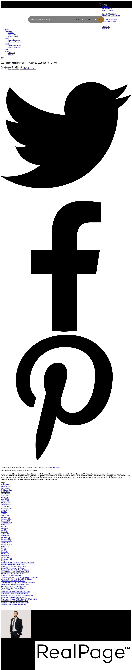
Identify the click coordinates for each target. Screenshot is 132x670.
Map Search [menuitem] (12, 35)
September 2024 (6, 523)
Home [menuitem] (100, 3)
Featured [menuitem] (106, 7)
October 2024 (5, 521)
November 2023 (6, 541)
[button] (107, 634)
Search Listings (39, 621)
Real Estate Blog (6, 490)
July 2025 (4, 512)
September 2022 (6, 559)
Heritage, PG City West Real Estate (12, 573)
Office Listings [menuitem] (13, 36)
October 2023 (5, 543)
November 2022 (6, 555)
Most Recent (5, 495)
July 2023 (4, 548)
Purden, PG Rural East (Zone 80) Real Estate (15, 592)
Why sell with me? (74, 617)
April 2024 (4, 532)
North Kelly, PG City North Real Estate (13, 586)
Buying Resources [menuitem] (14, 40)
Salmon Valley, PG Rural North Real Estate (15, 593)
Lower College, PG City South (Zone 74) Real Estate (18, 583)
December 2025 (6, 504)
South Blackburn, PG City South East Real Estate (17, 595)
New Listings (5, 486)
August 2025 (5, 510)
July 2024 (4, 526)
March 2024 (5, 534)
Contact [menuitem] (105, 29)
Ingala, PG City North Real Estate (11, 575)
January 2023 (5, 554)
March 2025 (5, 515)
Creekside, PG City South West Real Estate (15, 570)
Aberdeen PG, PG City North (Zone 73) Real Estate (17, 563)
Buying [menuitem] (7, 38)
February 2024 (5, 535)
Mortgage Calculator (41, 619)
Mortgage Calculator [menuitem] (15, 42)
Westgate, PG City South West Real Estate (22, 69)
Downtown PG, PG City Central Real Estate (15, 572)
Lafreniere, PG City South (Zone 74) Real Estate (16, 579)
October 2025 (5, 506)
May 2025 (4, 514)
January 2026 (5, 503)
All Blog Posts (5, 484)
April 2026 (4, 497)
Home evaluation (73, 619)
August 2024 (5, 524)
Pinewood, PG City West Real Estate (13, 590)
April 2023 (4, 552)
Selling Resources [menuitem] (14, 45)
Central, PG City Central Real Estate (12, 568)
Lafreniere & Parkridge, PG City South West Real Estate (19, 577)
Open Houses (5, 488)
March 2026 (5, 499)
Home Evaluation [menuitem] (14, 47)
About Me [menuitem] (106, 27)
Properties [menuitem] (102, 5)
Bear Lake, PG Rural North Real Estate (13, 566)
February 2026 (5, 501)
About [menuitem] (6, 51)
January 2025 (5, 517)
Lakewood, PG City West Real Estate (13, 581)
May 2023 (4, 550)
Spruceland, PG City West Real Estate (13, 597)
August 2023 (5, 546)
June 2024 (4, 528)
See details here (54, 467)
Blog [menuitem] (6, 49)
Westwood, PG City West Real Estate (13, 604)
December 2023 (6, 539)
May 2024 (4, 530)
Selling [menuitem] (7, 44)
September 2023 (6, 544)
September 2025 (6, 508)
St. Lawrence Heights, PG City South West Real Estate (19, 599)
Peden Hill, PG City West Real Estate (13, 588)
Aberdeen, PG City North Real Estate (13, 564)
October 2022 (5, 557)
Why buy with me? (40, 617)
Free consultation (73, 621)
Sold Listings (5, 492)
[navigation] (66, 42)
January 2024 (5, 537)
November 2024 (6, 519)
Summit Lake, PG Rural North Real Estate (14, 601)
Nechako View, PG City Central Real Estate (15, 584)
